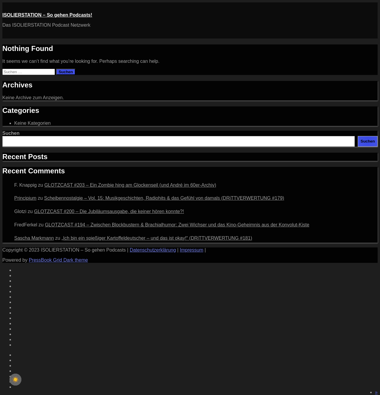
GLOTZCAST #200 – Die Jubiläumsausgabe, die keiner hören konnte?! (109, 211)
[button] (376, 392)
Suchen (11, 133)
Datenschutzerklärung (153, 249)
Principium (25, 198)
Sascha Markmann (34, 238)
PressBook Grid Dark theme (58, 260)
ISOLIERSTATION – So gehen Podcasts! (47, 14)
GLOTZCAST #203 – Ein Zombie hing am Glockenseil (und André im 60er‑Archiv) (130, 185)
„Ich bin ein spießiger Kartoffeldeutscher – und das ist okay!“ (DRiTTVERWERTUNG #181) (156, 238)
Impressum (191, 249)
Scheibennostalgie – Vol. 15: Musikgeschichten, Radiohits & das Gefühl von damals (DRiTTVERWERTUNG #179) (164, 198)
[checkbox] (15, 380)
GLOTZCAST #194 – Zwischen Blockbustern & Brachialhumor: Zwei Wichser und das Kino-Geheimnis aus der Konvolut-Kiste (177, 224)
